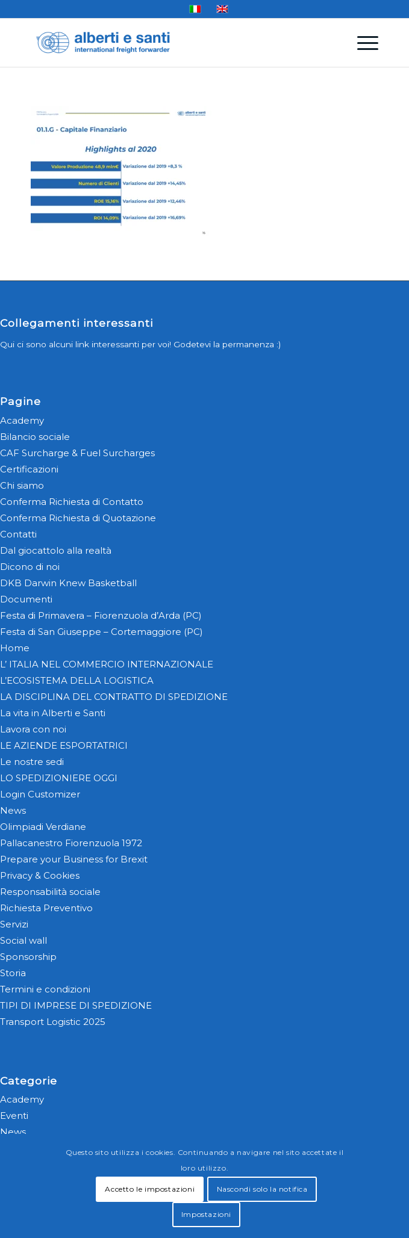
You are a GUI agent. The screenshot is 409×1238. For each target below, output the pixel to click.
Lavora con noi (33, 729)
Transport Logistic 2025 (52, 1021)
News (13, 810)
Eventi (14, 1115)
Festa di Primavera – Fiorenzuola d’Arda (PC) (101, 615)
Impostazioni (206, 1214)
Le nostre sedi (32, 761)
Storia (13, 973)
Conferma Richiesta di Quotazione (78, 518)
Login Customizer (40, 794)
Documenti (26, 599)
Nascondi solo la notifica (262, 1188)
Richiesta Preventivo (46, 908)
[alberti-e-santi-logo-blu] (170, 43)
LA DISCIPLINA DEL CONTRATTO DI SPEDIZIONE (114, 696)
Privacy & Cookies (40, 875)
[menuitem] (361, 43)
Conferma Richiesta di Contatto (71, 501)
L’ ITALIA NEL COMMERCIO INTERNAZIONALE (106, 664)
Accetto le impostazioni (150, 1188)
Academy (22, 420)
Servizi (14, 924)
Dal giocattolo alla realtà (55, 550)
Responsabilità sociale (50, 891)
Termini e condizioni (45, 989)
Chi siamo (22, 485)
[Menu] (361, 43)
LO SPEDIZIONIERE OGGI (58, 778)
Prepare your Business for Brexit (74, 859)
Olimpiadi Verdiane (43, 826)
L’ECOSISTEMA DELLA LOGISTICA (77, 680)
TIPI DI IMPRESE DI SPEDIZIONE (76, 1005)
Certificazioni (29, 469)
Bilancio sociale (35, 436)
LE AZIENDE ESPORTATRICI (64, 745)
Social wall (23, 940)
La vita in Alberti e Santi (52, 713)
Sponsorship (28, 956)
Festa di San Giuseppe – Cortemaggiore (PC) (101, 631)
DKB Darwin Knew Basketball (68, 583)
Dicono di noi (30, 566)
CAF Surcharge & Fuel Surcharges (77, 453)
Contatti (18, 534)
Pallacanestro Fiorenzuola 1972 (71, 843)
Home (15, 648)
